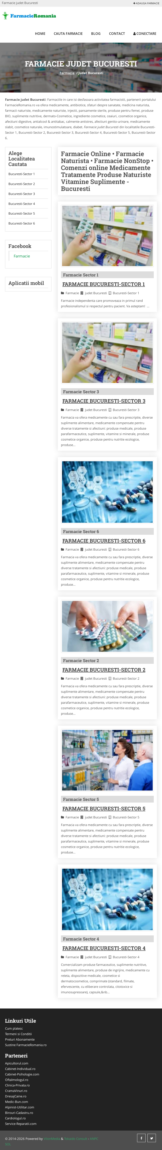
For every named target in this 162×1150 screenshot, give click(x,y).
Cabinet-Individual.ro (20, 1069)
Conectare (144, 33)
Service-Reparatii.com (20, 1123)
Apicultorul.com (16, 1063)
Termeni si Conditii (18, 1034)
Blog (96, 33)
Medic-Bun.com (16, 1102)
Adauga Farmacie (146, 3)
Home (40, 33)
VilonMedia (52, 1138)
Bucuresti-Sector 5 (21, 214)
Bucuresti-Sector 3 (21, 194)
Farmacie (67, 73)
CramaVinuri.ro (16, 1091)
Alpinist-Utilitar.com (19, 1107)
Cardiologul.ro (15, 1118)
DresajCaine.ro (15, 1096)
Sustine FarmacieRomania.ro (26, 1045)
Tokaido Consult (75, 1138)
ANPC (94, 1138)
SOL (8, 1144)
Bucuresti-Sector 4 (21, 204)
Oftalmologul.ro (16, 1080)
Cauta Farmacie (68, 33)
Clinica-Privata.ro (17, 1085)
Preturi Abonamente (20, 1039)
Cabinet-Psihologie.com (22, 1074)
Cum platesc (14, 1028)
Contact (117, 33)
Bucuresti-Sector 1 (21, 174)
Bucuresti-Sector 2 (21, 184)
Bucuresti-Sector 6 (21, 224)
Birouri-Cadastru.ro (19, 1113)
